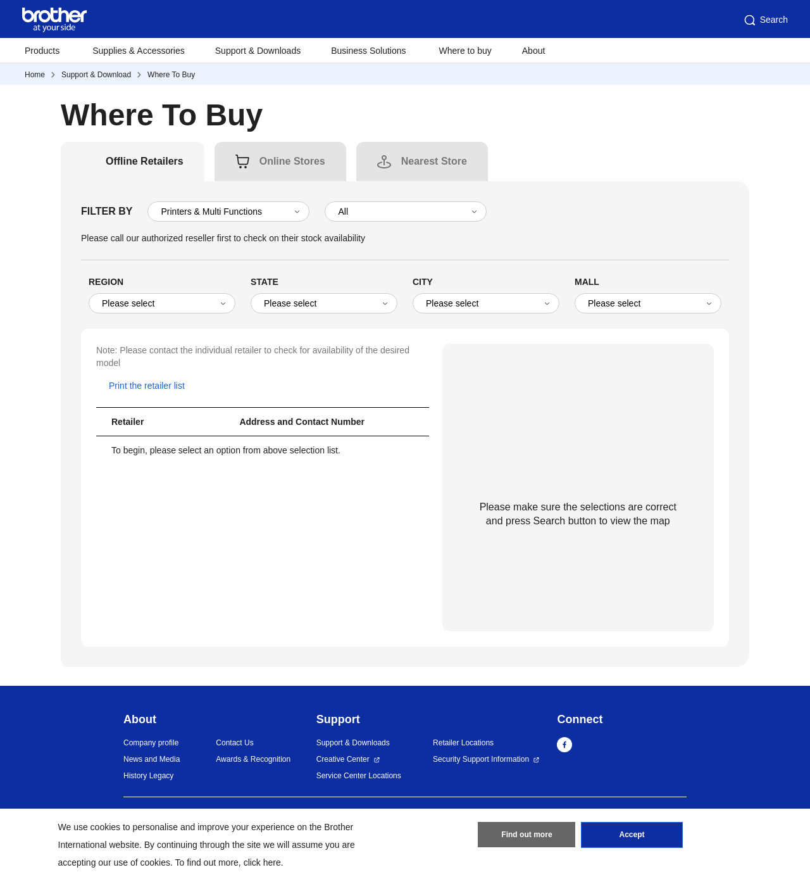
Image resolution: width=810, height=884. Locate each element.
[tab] (144, 161)
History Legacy (148, 775)
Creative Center (343, 759)
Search (765, 20)
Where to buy (465, 51)
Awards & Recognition (253, 759)
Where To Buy (171, 74)
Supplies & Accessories (138, 51)
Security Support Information (481, 759)
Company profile (150, 742)
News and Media (151, 759)
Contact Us (234, 742)
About (533, 51)
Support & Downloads (258, 51)
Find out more (526, 835)
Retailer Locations (463, 742)
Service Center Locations (358, 775)
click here (262, 862)
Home (35, 74)
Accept (632, 835)
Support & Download (96, 74)
